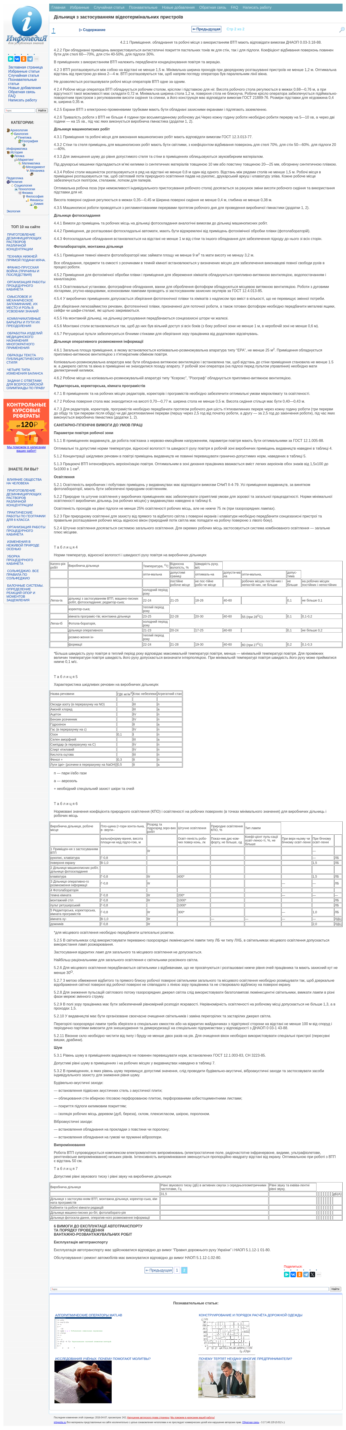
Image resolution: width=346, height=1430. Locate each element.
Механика (37, 170)
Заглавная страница (25, 67)
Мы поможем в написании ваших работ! (26, 449)
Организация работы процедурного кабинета (25, 285)
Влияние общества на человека (24, 481)
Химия (38, 204)
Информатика (16, 148)
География (30, 141)
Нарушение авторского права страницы (148, 1417)
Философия (34, 196)
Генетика (24, 137)
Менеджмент (35, 167)
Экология (13, 211)
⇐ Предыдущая (206, 29)
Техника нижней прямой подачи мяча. (26, 258)
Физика (27, 193)
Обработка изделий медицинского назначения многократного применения (24, 340)
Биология (21, 134)
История (16, 152)
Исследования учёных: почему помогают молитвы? (103, 1359)
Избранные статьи (23, 71)
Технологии (26, 189)
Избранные (79, 7)
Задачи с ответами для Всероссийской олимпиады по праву (25, 384)
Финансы (36, 200)
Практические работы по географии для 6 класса (26, 516)
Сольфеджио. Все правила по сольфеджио (22, 574)
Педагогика (14, 178)
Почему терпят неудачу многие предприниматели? (245, 1359)
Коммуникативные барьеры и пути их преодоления (23, 322)
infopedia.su (60, 1422)
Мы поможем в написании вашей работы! (192, 1417)
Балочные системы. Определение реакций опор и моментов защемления (24, 593)
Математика (31, 163)
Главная (58, 7)
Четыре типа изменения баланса (24, 371)
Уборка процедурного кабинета (19, 559)
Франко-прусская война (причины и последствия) (22, 271)
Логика (19, 156)
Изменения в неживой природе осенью (22, 545)
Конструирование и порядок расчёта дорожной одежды (250, 1315)
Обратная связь (21, 92)
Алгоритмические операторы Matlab (88, 1315)
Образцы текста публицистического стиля (24, 358)
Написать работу (22, 100)
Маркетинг (26, 159)
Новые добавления (24, 88)
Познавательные (143, 7)
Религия (16, 182)
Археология (19, 130)
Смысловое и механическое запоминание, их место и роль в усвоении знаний (22, 304)
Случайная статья (23, 75)
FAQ (12, 96)
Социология (23, 185)
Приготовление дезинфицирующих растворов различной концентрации (23, 242)
